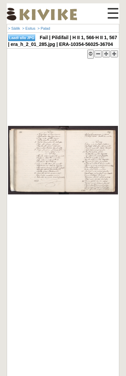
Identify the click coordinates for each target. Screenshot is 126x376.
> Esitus (28, 28)
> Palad (43, 28)
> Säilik (14, 28)
